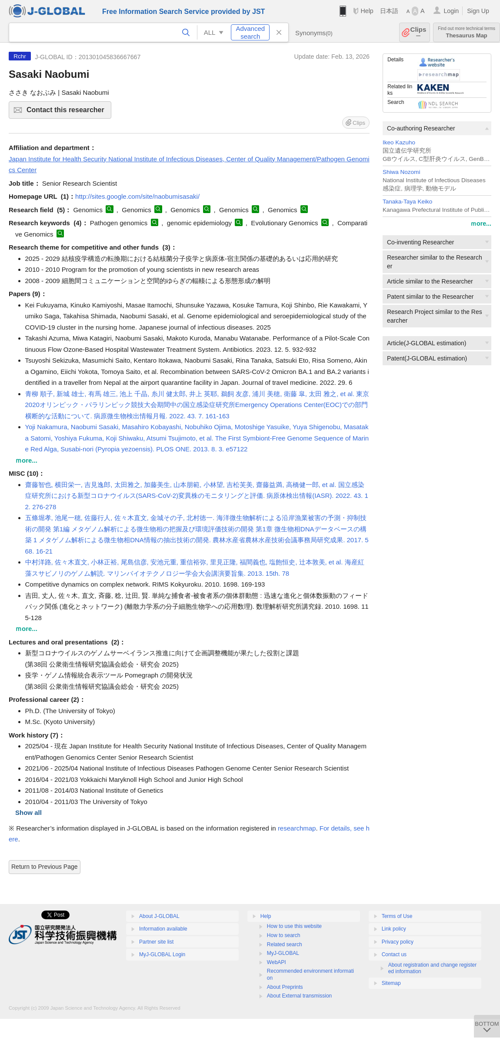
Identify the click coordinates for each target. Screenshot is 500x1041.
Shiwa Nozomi (401, 172)
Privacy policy (397, 942)
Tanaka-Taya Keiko (407, 201)
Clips (418, 32)
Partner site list (156, 942)
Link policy (394, 929)
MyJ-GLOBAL (283, 953)
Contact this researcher (67, 112)
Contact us (394, 954)
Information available (163, 929)
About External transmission (299, 996)
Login (451, 10)
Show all (28, 812)
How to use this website (294, 926)
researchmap (297, 828)
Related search (284, 944)
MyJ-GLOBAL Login (162, 954)
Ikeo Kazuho (399, 142)
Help (366, 10)
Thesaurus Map (466, 32)
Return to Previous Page (44, 866)
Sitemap (391, 983)
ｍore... (480, 223)
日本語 (389, 10)
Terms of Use (397, 916)
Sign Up (478, 10)
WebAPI (276, 962)
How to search (283, 935)
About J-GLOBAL (159, 916)
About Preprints (285, 987)
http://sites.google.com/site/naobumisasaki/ (137, 196)
